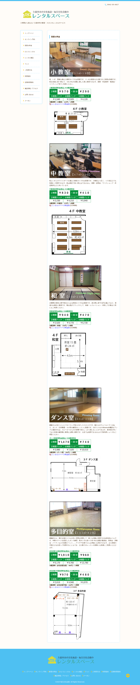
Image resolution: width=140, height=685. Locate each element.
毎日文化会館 (65, 682)
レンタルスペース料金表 (60, 104)
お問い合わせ (28, 94)
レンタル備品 (28, 58)
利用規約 (27, 76)
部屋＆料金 (27, 45)
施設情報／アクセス (30, 88)
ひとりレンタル (29, 51)
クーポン (27, 101)
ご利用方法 (27, 70)
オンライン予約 (29, 39)
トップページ (28, 33)
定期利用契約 (28, 82)
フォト (26, 64)
